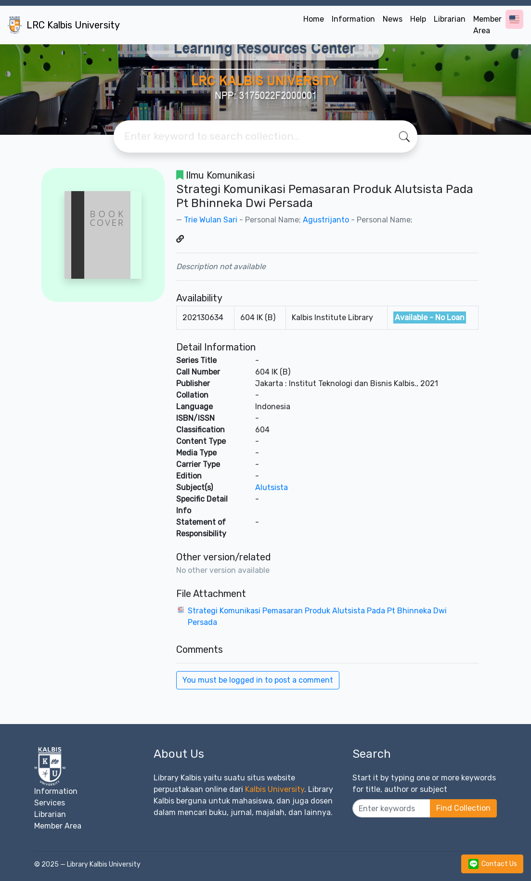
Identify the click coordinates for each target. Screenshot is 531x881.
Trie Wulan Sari (210, 219)
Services (49, 802)
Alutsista (271, 487)
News (392, 19)
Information (353, 19)
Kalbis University (274, 789)
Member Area (487, 24)
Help (418, 19)
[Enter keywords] (391, 808)
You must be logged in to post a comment (257, 680)
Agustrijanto (326, 219)
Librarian (450, 19)
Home (313, 19)
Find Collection (463, 808)
